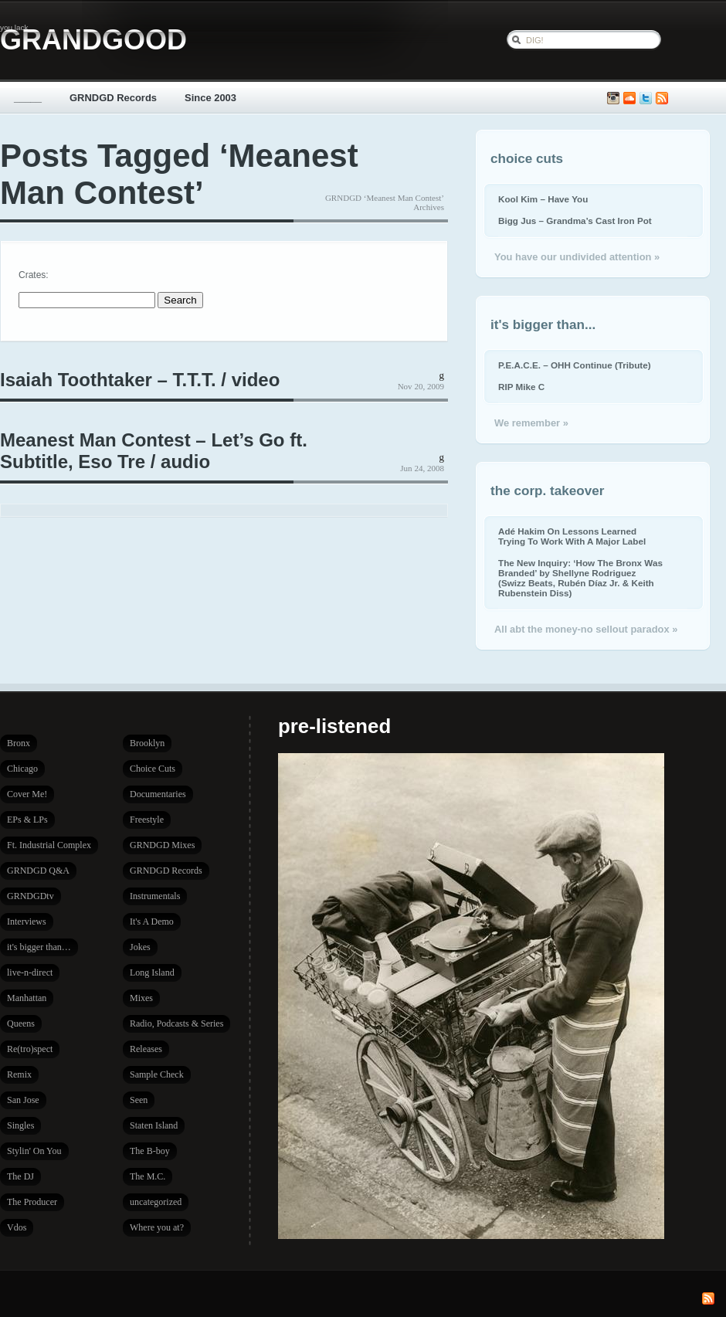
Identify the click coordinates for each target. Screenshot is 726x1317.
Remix (19, 1074)
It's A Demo (152, 921)
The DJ (20, 1176)
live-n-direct (30, 972)
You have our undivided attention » (577, 257)
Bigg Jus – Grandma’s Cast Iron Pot (575, 221)
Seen (139, 1100)
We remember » (531, 423)
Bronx (18, 743)
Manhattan (26, 998)
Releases (146, 1049)
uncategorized (156, 1202)
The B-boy (150, 1151)
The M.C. (147, 1176)
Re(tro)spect (30, 1049)
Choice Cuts (152, 768)
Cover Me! (27, 794)
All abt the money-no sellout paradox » (585, 629)
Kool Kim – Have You (543, 199)
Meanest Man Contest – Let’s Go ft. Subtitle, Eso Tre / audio (153, 450)
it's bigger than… (39, 947)
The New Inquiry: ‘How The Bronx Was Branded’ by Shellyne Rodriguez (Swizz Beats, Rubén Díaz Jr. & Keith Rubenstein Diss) (580, 578)
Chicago (22, 768)
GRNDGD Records (113, 98)
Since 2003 (210, 98)
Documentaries (158, 794)
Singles (20, 1125)
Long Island (152, 972)
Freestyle (147, 819)
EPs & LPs (27, 819)
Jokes (140, 947)
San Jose (23, 1100)
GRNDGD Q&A (38, 870)
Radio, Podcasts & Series (176, 1023)
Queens (21, 1023)
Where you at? (157, 1227)
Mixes (141, 998)
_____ (28, 98)
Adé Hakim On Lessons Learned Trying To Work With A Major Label (572, 536)
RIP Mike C (521, 387)
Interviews (26, 921)
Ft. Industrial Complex (49, 845)
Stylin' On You (34, 1151)
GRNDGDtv (30, 896)
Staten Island (154, 1125)
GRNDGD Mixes (162, 845)
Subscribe (662, 98)
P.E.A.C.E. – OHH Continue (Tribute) (574, 365)
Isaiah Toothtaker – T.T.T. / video (140, 379)
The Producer (32, 1202)
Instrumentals (155, 896)
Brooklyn (147, 743)
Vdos (16, 1227)
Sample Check (157, 1074)
